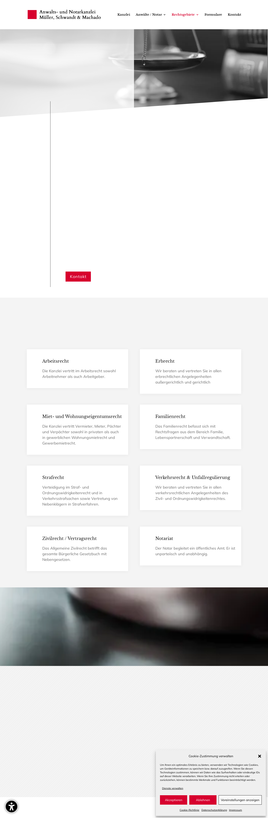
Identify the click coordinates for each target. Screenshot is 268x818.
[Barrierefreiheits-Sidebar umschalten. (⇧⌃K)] (11, 806)
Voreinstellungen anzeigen (240, 800)
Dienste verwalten (172, 788)
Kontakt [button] (78, 276)
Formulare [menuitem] (213, 15)
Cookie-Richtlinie (189, 810)
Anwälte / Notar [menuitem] (149, 15)
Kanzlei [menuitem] (123, 15)
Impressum (235, 810)
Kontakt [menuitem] (234, 15)
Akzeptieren (173, 800)
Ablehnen (203, 800)
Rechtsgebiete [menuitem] (183, 15)
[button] (260, 756)
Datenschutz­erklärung (214, 810)
